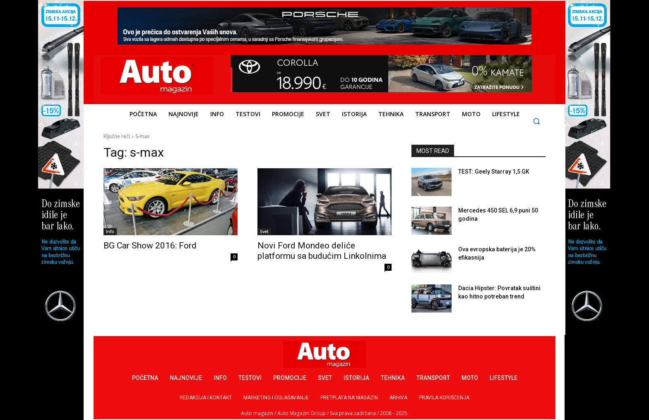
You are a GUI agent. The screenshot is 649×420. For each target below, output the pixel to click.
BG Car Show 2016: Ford (150, 246)
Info (110, 231)
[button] (537, 121)
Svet (264, 231)
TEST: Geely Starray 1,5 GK (493, 171)
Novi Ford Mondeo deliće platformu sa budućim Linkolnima (321, 251)
